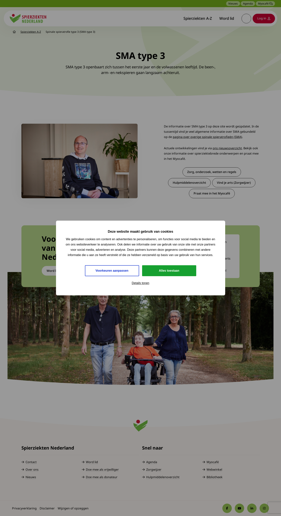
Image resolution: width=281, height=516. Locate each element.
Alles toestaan (169, 270)
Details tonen (140, 283)
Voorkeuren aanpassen (111, 270)
